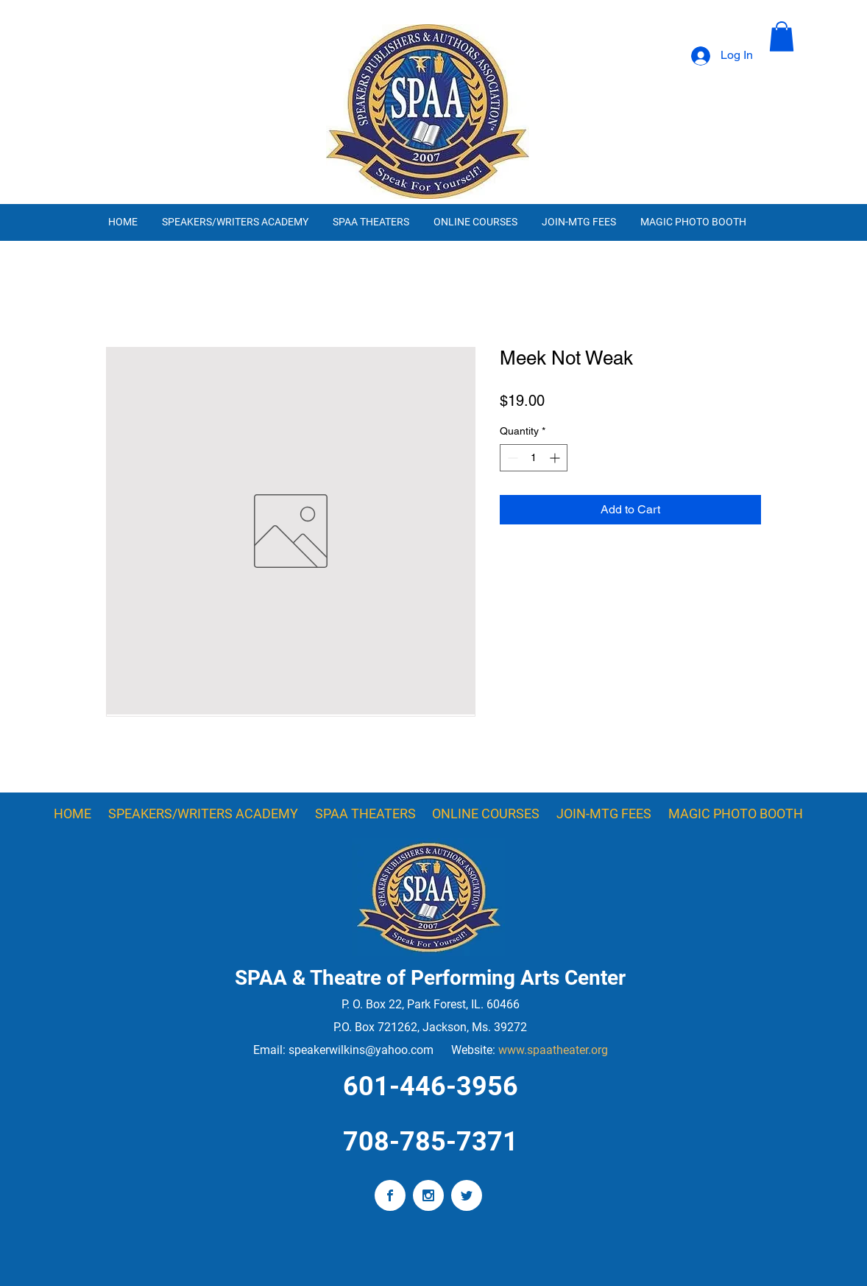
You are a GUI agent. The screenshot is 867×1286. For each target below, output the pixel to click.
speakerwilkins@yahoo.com (361, 1050)
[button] (781, 36)
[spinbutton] (533, 458)
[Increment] (556, 458)
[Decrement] (511, 458)
